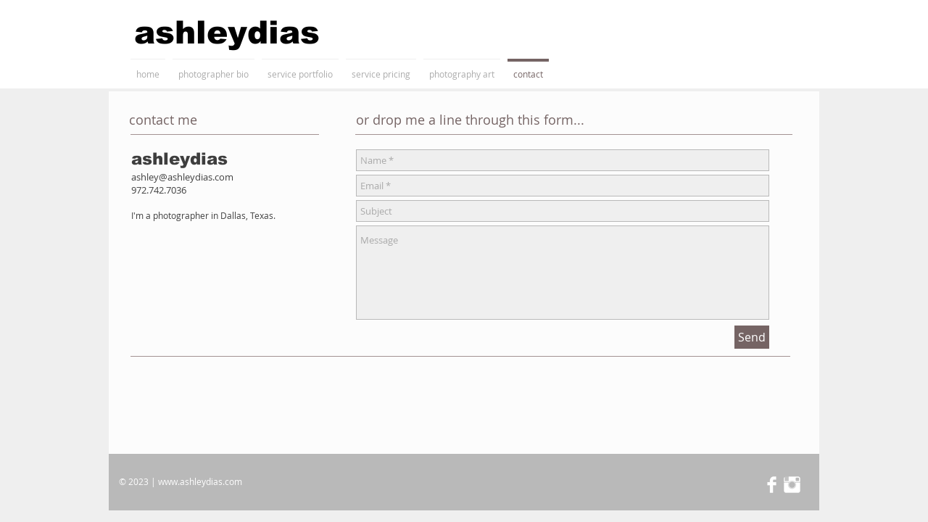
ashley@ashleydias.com (182, 176)
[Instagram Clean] (792, 484)
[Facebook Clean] (771, 484)
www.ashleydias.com (200, 481)
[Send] (751, 337)
